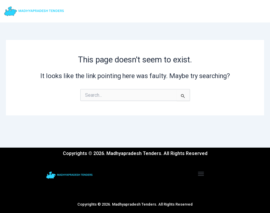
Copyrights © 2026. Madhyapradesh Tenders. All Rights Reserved (135, 204)
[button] (201, 173)
